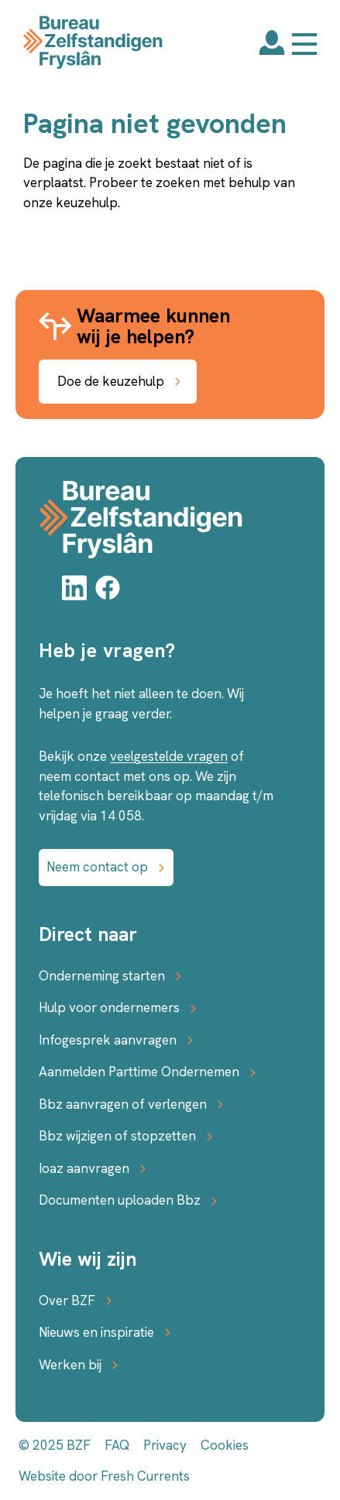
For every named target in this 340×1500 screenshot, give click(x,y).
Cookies (225, 1445)
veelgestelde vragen (169, 756)
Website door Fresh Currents (104, 1476)
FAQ (117, 1445)
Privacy (165, 1445)
